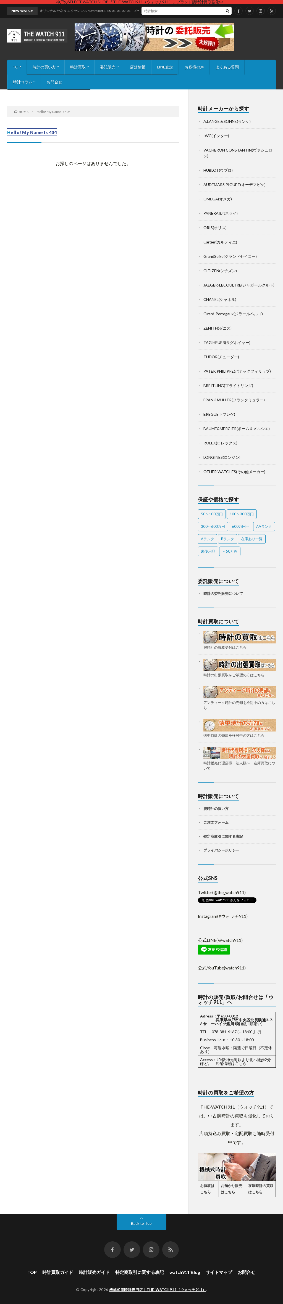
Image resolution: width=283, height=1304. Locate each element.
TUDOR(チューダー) (221, 356)
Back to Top (141, 1223)
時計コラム (22, 81)
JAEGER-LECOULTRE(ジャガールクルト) (238, 285)
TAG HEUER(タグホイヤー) (226, 342)
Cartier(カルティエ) (220, 242)
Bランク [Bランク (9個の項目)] (227, 539)
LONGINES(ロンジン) (221, 457)
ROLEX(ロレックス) (220, 443)
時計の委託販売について (223, 593)
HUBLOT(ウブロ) (218, 170)
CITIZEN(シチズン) (220, 270)
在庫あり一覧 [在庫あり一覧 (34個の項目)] (252, 539)
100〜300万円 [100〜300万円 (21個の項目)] (242, 514)
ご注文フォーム (216, 822)
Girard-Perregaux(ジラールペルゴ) (233, 313)
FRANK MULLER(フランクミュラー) (234, 399)
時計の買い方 (44, 67)
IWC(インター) (216, 135)
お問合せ (54, 81)
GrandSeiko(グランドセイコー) (230, 256)
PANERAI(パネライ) (220, 213)
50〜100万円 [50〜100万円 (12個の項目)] (212, 514)
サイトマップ (219, 1272)
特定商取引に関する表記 (223, 836)
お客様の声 (194, 67)
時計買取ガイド (57, 1272)
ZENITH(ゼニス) (217, 328)
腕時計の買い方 (216, 808)
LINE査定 (165, 67)
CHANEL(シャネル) (219, 299)
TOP (17, 67)
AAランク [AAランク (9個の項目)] (264, 526)
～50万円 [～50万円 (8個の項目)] (229, 551)
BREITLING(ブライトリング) (228, 385)
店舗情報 (137, 67)
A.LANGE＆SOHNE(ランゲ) (227, 121)
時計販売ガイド (94, 1272)
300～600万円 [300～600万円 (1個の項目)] (213, 526)
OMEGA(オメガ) (217, 199)
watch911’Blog (184, 1272)
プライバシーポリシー (221, 850)
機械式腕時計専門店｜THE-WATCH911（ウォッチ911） (157, 1289)
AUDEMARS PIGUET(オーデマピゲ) (234, 184)
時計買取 (78, 67)
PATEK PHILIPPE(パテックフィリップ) (237, 371)
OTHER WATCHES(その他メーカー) (234, 471)
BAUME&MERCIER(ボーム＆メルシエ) (236, 428)
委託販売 (108, 67)
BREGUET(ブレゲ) (219, 414)
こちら (241, 1063)
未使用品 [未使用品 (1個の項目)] (208, 551)
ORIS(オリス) (215, 227)
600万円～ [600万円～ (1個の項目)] (240, 526)
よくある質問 (227, 67)
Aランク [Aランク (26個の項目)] (207, 539)
